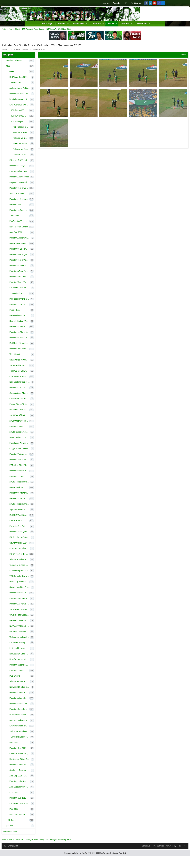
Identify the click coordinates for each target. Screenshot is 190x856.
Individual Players (42, 649)
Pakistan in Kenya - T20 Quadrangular (45, 166)
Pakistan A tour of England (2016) (45, 699)
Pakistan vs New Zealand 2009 (45, 338)
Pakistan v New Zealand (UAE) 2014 (45, 593)
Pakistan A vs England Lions (45, 255)
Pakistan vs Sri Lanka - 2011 (45, 305)
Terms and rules (132, 845)
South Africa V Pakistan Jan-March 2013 (45, 360)
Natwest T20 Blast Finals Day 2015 (45, 654)
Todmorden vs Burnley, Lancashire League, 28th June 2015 (45, 638)
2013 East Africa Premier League (45, 416)
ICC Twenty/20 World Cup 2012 (46, 122)
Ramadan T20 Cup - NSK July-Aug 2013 (45, 410)
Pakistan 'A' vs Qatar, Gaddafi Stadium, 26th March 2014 (45, 532)
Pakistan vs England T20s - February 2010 (45, 249)
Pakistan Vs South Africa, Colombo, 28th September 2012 (47, 144)
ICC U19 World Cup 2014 (45, 516)
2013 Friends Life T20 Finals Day (45, 433)
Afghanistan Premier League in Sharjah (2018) (45, 787)
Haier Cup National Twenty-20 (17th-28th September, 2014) (45, 582)
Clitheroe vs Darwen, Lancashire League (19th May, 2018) (46, 754)
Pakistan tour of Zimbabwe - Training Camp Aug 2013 (45, 427)
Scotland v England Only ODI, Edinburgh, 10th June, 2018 (46, 771)
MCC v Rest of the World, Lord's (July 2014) (45, 554)
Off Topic (37, 821)
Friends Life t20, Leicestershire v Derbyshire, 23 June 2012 (45, 161)
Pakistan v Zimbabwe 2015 (45, 621)
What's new (78, 23)
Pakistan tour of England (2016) (45, 693)
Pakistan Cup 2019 (43, 798)
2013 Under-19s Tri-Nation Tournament (45, 421)
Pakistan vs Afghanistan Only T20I (45, 493)
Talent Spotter (41, 355)
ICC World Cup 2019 (44, 804)
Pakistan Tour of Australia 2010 (45, 261)
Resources (142, 23)
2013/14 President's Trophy (45, 504)
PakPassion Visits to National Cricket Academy (45, 222)
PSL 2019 (39, 793)
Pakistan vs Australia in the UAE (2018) (45, 782)
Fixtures (125, 23)
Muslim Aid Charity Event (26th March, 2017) (45, 715)
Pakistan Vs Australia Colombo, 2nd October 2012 (47, 150)
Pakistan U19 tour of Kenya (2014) (45, 599)
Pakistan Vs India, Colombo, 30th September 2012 (46, 139)
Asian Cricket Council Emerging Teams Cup (45, 438)
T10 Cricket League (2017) (45, 737)
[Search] (136, 3)
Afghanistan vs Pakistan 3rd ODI (46, 89)
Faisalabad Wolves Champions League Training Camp (45, 444)
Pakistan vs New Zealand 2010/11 (46, 94)
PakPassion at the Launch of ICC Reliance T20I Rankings (46, 316)
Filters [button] (156, 55)
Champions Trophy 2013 (45, 377)
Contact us (120, 845)
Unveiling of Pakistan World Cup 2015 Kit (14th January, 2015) (45, 615)
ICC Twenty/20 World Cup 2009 (46, 116)
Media (111, 23)
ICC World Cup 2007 (44, 288)
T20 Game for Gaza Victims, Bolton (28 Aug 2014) (45, 577)
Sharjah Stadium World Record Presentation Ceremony (45, 322)
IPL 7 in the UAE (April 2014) (46, 538)
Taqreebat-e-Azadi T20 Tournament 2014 (45, 566)
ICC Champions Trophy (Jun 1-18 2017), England (45, 726)
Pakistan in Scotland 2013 (45, 388)
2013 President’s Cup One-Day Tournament (45, 366)
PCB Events (40, 676)
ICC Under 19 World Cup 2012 (45, 344)
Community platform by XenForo (87, 853)
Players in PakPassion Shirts (45, 183)
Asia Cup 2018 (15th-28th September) (45, 776)
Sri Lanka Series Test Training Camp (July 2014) (45, 560)
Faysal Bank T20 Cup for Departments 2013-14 (45, 488)
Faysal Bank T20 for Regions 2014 (45, 521)
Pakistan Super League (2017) (45, 710)
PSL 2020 (39, 810)
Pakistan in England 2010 (45, 200)
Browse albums (35, 832)
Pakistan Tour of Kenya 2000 (45, 460)
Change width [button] (38, 845)
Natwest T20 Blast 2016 (45, 688)
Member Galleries (39, 61)
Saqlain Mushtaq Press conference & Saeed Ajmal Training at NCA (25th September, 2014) (46, 588)
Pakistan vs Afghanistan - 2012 (45, 333)
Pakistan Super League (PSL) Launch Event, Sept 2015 (45, 665)
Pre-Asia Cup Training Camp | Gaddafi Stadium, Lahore (45, 527)
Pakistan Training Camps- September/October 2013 (45, 455)
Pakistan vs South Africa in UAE (45, 211)
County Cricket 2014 (44, 543)
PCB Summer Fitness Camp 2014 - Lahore (45, 549)
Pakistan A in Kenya (43, 172)
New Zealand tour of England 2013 (46, 383)
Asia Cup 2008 (41, 233)
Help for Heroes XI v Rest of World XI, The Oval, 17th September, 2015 (45, 660)
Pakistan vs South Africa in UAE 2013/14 (45, 477)
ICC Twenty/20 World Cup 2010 (46, 111)
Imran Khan (40, 311)
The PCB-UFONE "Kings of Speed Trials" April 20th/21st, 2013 (45, 371)
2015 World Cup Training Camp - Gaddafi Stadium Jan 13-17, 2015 (45, 610)
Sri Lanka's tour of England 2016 (45, 682)
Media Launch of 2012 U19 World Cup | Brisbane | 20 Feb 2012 (45, 100)
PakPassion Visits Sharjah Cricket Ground (45, 299)
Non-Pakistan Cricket (44, 227)
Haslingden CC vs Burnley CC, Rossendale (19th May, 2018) (46, 760)
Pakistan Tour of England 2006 (45, 283)
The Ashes (39, 216)
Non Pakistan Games (47, 127)
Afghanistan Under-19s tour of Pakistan (45, 510)
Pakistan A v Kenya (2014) (45, 604)
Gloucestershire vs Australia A (45, 399)
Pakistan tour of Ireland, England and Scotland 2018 (45, 765)
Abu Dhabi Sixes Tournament (45, 194)
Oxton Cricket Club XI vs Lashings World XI (45, 394)
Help (154, 845)
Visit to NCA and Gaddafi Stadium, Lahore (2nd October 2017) (45, 732)
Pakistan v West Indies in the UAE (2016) (45, 704)
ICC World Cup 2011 (44, 78)
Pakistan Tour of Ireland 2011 (45, 205)
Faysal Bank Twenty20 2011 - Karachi (45, 244)
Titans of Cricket (42, 294)
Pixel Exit (122, 853)
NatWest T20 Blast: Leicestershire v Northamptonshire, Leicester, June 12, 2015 (45, 627)
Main (34, 67)
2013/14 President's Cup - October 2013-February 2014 (45, 482)
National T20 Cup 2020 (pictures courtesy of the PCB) (45, 815)
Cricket (36, 72)
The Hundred (40, 83)
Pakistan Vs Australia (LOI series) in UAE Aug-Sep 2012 (45, 349)
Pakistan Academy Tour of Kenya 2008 (46, 238)
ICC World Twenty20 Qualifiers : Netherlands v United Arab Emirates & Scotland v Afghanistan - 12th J (45, 643)
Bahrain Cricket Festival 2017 (45, 721)
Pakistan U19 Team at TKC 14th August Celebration (45, 277)
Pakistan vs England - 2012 (45, 327)
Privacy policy (145, 845)
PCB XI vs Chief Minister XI (45, 466)
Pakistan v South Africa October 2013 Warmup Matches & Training (45, 471)
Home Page (47, 23)
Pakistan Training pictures (47, 133)
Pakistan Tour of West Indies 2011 (45, 189)
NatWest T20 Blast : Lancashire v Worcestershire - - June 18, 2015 (45, 632)
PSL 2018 (39, 743)
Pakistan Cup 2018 (43, 749)
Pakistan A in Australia (44, 177)
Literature (96, 23)
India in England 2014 (44, 571)
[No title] (35, 826)
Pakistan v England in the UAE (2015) (45, 671)
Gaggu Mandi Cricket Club (46, 449)
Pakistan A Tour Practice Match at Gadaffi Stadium (45, 272)
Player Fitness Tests (43, 405)
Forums (61, 23)
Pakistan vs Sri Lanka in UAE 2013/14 (45, 499)
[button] (126, 3)
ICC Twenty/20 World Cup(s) (45, 105)
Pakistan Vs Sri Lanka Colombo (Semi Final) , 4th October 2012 (47, 155)
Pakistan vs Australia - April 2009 (45, 266)
